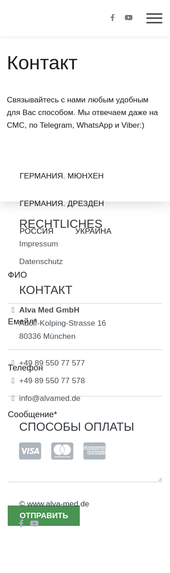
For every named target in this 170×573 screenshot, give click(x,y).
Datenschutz (41, 261)
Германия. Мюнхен (61, 175)
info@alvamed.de (49, 398)
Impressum (38, 243)
